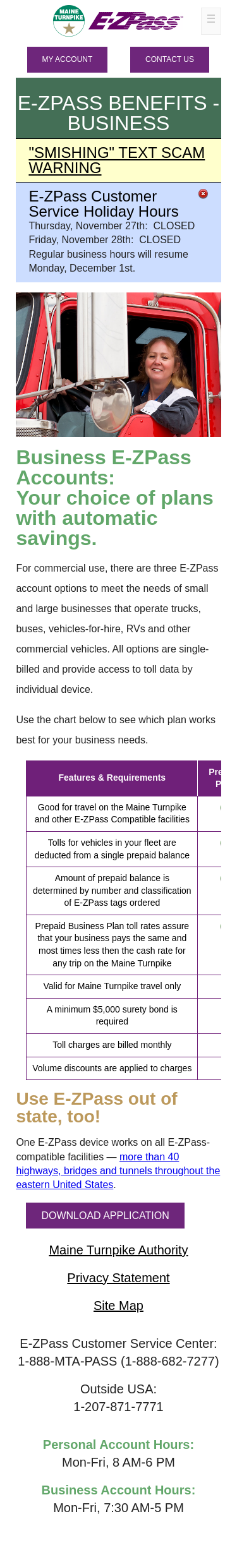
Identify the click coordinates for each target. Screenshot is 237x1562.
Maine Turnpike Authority (118, 1250)
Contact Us (169, 59)
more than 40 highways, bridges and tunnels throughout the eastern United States (118, 1171)
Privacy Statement (118, 1278)
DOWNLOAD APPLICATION (105, 1215)
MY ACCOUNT (67, 59)
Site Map (118, 1306)
